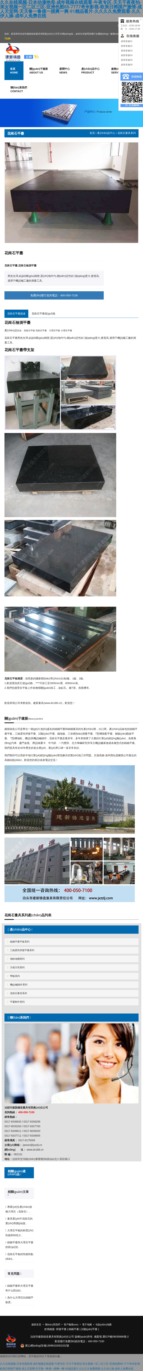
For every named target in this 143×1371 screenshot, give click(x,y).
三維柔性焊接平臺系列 (20, 950)
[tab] (71, 929)
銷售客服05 (126, 60)
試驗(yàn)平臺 (89, 1329)
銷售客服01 (126, 41)
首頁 (92, 132)
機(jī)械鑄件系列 (17, 984)
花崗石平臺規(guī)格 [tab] (43, 313)
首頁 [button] (14, 70)
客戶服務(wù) (71, 1324)
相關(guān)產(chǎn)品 (17, 1172)
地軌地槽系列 (16, 958)
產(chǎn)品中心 (106, 132)
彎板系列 (13, 976)
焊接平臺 (61, 1329)
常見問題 (14, 1274)
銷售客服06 (126, 64)
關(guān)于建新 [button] (38, 70)
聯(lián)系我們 (18, 89)
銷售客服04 (126, 55)
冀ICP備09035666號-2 (116, 1336)
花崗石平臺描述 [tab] (16, 313)
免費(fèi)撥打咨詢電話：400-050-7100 (54, 295)
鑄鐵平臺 (74, 1329)
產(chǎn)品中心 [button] (90, 70)
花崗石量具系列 (17, 993)
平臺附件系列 (16, 1001)
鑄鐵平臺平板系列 (18, 941)
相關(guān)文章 (18, 1192)
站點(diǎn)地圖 (104, 1324)
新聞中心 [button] (64, 70)
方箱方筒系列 (16, 967)
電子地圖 (87, 1324)
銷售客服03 (126, 50)
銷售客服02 (126, 46)
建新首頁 (36, 1324)
